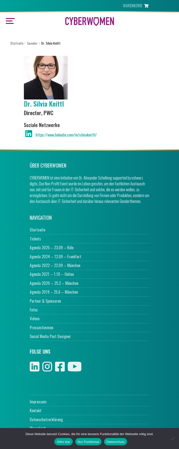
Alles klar (63, 442)
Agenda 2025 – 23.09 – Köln (52, 247)
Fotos (34, 310)
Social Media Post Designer (50, 336)
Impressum (38, 402)
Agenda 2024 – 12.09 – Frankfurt (55, 256)
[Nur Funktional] (172, 438)
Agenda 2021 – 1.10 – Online (52, 274)
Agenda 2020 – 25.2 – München (54, 283)
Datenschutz (115, 442)
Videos (35, 318)
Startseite (16, 43)
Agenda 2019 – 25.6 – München (54, 292)
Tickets (35, 239)
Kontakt (35, 410)
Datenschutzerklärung (46, 419)
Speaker (32, 43)
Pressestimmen (41, 327)
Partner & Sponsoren (45, 301)
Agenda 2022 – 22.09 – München (55, 265)
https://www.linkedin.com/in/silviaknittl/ (66, 135)
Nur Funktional (88, 442)
